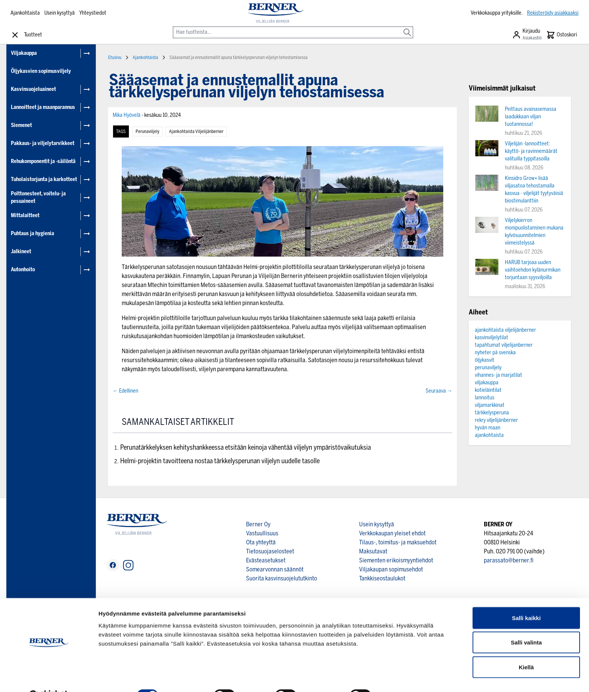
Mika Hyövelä (127, 115)
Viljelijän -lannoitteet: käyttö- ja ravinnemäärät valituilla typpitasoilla (531, 151)
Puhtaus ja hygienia (32, 233)
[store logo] (275, 13)
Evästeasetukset (265, 560)
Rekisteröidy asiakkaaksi (552, 13)
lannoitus (484, 397)
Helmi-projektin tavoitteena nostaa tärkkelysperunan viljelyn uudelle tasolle (220, 461)
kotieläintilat (488, 390)
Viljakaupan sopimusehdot (391, 569)
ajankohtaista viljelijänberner (196, 131)
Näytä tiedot (401, 677)
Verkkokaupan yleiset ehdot (392, 533)
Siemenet (21, 125)
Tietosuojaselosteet (270, 551)
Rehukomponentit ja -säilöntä (43, 161)
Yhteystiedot (92, 13)
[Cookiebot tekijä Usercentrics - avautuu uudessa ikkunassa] (49, 677)
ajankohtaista (489, 435)
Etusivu (114, 57)
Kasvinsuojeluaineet (33, 89)
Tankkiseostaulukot (382, 578)
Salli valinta (526, 624)
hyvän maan (487, 428)
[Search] (407, 27)
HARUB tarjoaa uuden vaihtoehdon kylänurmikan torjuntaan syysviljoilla (532, 270)
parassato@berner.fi (508, 560)
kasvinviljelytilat (491, 337)
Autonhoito (23, 269)
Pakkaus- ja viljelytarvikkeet (42, 143)
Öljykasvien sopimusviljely (41, 71)
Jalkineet (21, 251)
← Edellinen (125, 391)
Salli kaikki (526, 599)
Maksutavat (373, 551)
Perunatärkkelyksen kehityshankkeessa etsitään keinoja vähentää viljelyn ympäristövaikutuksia (245, 447)
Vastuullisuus (262, 533)
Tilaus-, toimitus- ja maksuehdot (397, 542)
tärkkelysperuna (492, 412)
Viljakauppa (24, 53)
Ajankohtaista (25, 13)
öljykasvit (484, 360)
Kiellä (526, 648)
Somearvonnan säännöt (275, 569)
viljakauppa (486, 382)
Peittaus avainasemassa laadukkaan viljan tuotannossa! (530, 116)
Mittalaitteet (25, 215)
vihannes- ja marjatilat (498, 375)
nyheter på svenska (495, 352)
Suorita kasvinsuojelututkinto (281, 578)
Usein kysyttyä (59, 13)
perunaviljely (147, 131)
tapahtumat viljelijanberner (504, 345)
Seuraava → (439, 391)
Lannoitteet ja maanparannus (43, 107)
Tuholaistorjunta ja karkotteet (44, 179)
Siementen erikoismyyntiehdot (396, 560)
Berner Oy (258, 524)
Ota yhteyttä (261, 542)
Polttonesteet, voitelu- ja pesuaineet (38, 197)
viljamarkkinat (489, 405)
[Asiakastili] (527, 34)
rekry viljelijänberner (496, 420)
